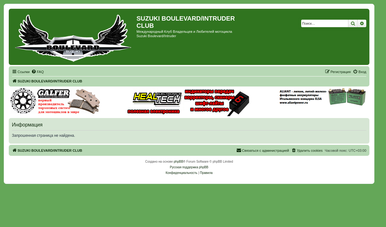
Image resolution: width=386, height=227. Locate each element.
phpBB (178, 161)
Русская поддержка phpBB (189, 167)
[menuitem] (37, 72)
